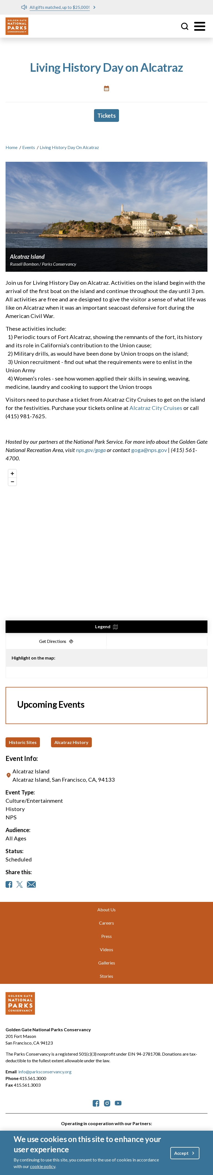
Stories (106, 976)
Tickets (106, 115)
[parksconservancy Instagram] (107, 1102)
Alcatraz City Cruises (156, 407)
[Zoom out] (12, 482)
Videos (106, 949)
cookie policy (42, 1166)
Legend (102, 626)
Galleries (106, 962)
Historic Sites (23, 742)
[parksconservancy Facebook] (96, 1102)
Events (28, 147)
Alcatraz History (71, 742)
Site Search (184, 26)
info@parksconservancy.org (45, 1071)
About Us (106, 909)
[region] (106, 550)
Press (106, 936)
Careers (106, 922)
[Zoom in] (12, 474)
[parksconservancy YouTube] (118, 1102)
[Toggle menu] (199, 26)
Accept (181, 1153)
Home (11, 147)
